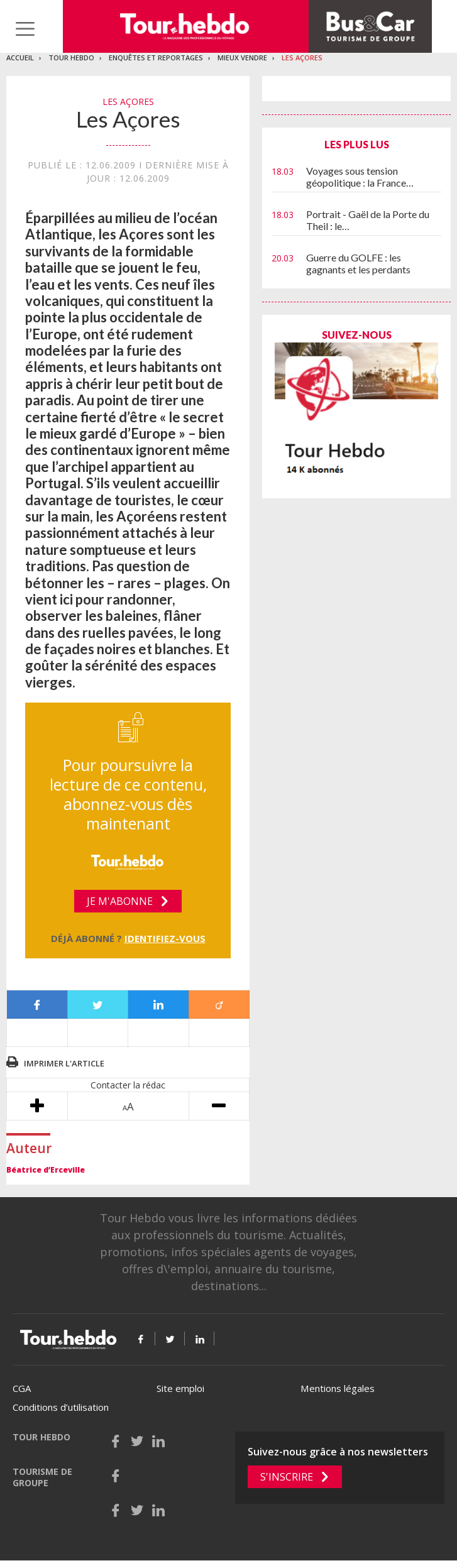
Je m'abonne (120, 901)
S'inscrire (286, 1477)
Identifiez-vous (165, 938)
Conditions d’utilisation (61, 1407)
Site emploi (180, 1388)
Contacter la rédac (128, 1085)
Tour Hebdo (71, 57)
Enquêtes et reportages (156, 57)
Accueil (20, 57)
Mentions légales (337, 1388)
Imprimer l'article (64, 1063)
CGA (22, 1388)
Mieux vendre (242, 57)
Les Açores (302, 57)
